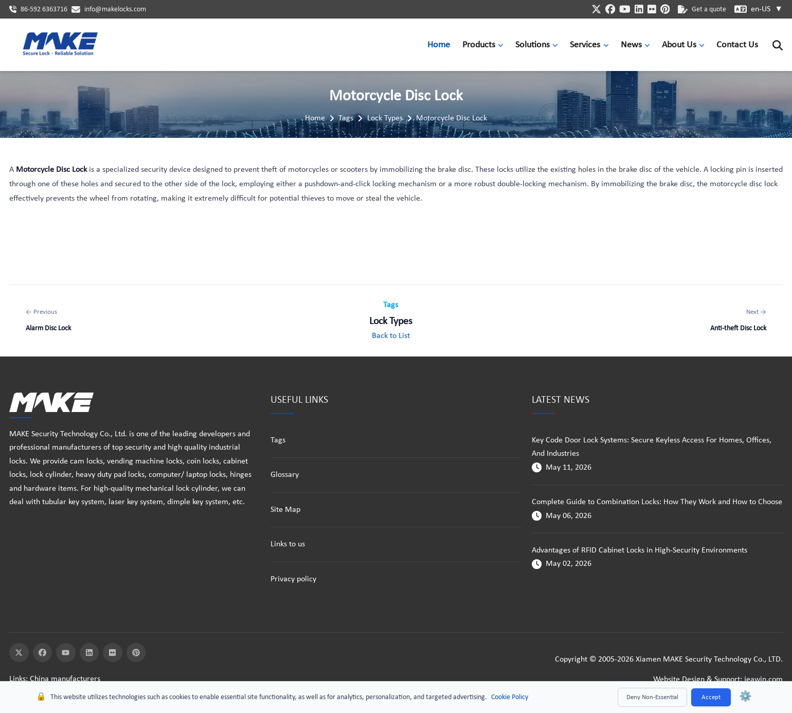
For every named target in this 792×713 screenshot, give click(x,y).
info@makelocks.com (115, 9)
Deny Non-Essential (652, 697)
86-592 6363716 (44, 9)
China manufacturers (65, 679)
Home (438, 45)
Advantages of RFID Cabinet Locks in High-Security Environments (639, 550)
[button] (503, 45)
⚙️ (745, 697)
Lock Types (385, 118)
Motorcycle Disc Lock (451, 118)
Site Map (285, 510)
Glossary (285, 475)
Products (478, 45)
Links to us (288, 544)
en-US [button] (767, 9)
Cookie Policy (509, 697)
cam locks (86, 461)
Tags (345, 118)
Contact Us (737, 45)
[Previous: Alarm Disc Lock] (48, 320)
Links (17, 679)
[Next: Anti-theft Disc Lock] (738, 320)
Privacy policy (293, 579)
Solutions (532, 45)
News (631, 45)
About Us (679, 45)
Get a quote (702, 9)
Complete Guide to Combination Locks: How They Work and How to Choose (657, 502)
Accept (711, 697)
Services (585, 45)
